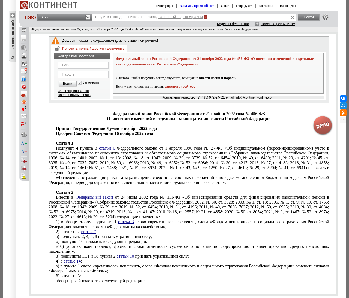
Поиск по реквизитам (278, 24)
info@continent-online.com (255, 97)
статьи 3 (126, 221)
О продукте (244, 6)
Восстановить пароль (74, 95)
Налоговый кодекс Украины (180, 17)
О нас (225, 6)
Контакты (266, 6)
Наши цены (288, 6)
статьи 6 (107, 148)
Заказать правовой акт (197, 6)
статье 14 (72, 261)
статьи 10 (125, 256)
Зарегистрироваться (73, 91)
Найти (309, 17)
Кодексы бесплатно (233, 24)
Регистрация (164, 6)
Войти (67, 83)
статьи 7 (88, 231)
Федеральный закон (94, 197)
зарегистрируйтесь (180, 86)
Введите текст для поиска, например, (149, 17)
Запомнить (91, 82)
